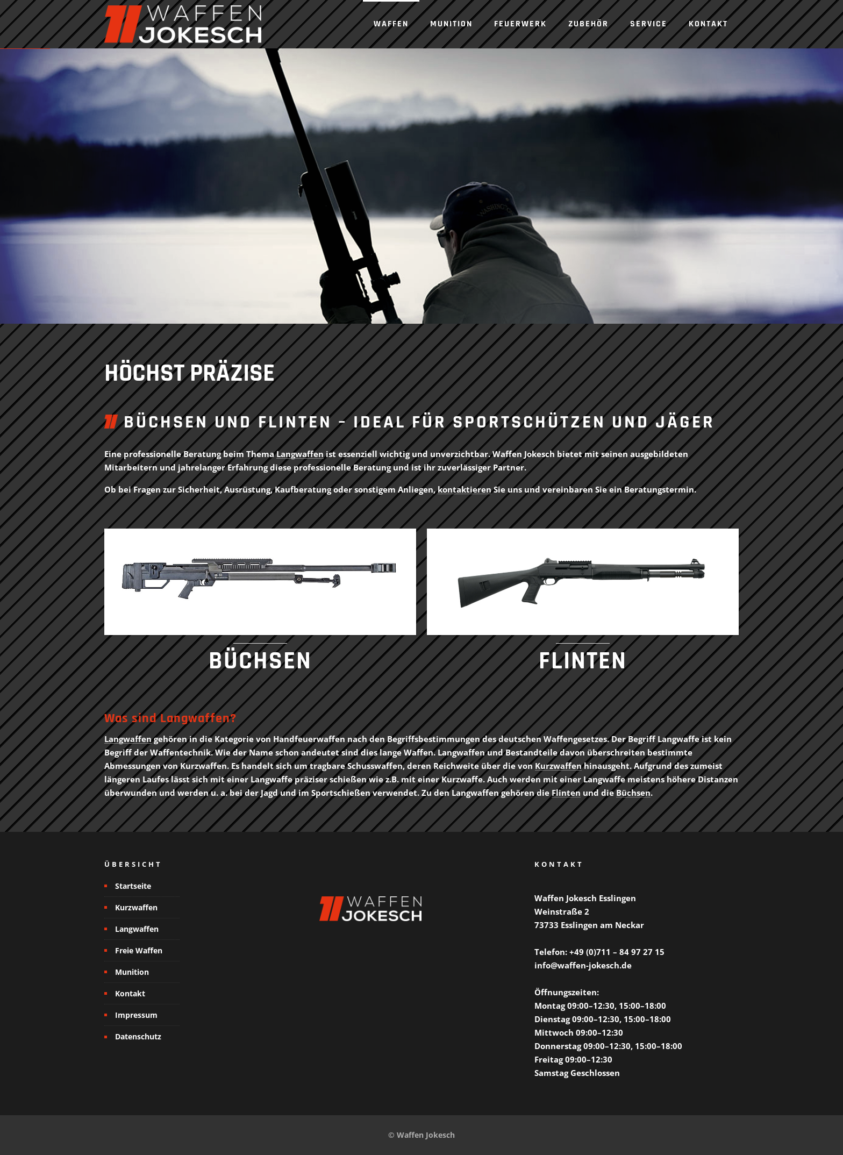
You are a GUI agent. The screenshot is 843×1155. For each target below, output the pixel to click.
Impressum (136, 1015)
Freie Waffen (138, 950)
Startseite (133, 886)
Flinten (566, 792)
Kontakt (708, 24)
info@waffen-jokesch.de (583, 965)
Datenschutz (138, 1036)
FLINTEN (583, 661)
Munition (451, 24)
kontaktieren (464, 489)
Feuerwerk (520, 24)
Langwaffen (300, 453)
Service (648, 24)
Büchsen (633, 792)
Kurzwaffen (558, 765)
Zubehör (588, 24)
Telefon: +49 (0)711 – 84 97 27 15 (599, 951)
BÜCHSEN (260, 661)
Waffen (391, 24)
